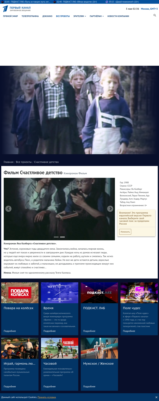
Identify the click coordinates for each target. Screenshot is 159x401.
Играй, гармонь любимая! (20, 317)
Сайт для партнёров (126, 376)
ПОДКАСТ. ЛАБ (94, 261)
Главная (9, 115)
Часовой (50, 317)
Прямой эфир (10, 15)
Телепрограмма (30, 15)
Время (48, 261)
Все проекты (63, 15)
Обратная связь (87, 365)
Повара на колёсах (18, 261)
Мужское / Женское (98, 317)
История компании (126, 368)
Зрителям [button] (79, 15)
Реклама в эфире (125, 372)
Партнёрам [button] (97, 15)
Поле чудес (132, 261)
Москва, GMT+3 (149, 8)
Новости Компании (118, 15)
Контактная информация (129, 380)
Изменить (125, 184)
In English (122, 383)
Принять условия (47, 397)
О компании (123, 365)
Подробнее (10, 284)
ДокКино (47, 15)
